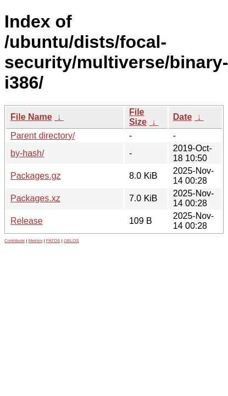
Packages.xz (35, 198)
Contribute (14, 240)
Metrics (35, 240)
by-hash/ (27, 153)
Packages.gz (35, 175)
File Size (138, 117)
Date (182, 117)
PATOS (53, 240)
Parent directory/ (42, 135)
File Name (31, 117)
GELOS (71, 240)
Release (26, 221)
